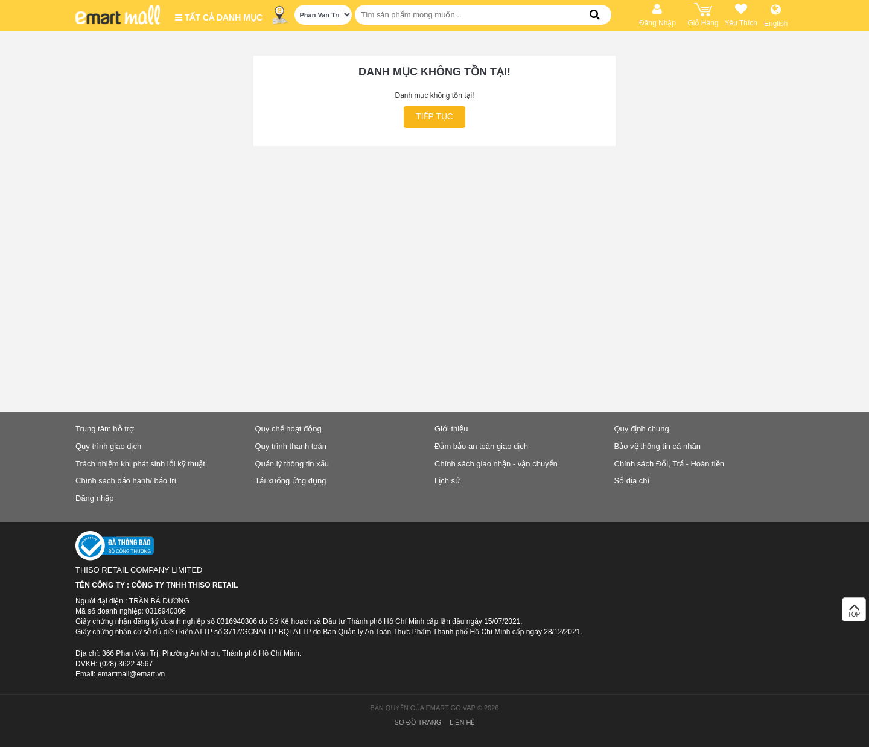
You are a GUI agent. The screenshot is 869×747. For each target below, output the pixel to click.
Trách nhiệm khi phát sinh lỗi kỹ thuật (140, 463)
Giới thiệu (451, 428)
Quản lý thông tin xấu (292, 463)
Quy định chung (641, 428)
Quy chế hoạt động (288, 428)
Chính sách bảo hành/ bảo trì (125, 480)
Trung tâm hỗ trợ (104, 428)
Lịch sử (447, 480)
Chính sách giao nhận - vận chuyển (496, 463)
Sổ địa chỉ (631, 480)
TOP (854, 613)
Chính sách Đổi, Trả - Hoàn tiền (669, 463)
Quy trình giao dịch (108, 446)
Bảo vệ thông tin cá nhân (657, 446)
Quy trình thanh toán (291, 446)
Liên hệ (462, 722)
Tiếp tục (434, 116)
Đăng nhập (94, 498)
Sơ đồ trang (418, 722)
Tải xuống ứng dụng (290, 480)
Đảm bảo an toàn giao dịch (481, 446)
